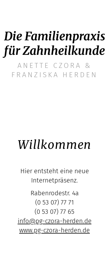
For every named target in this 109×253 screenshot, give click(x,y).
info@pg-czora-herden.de (55, 221)
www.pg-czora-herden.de (54, 230)
